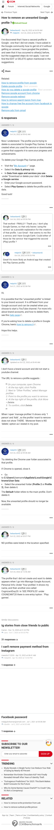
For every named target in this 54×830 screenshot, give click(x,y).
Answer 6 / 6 (7, 562)
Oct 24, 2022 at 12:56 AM (20, 572)
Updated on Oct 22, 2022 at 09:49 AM (25, 362)
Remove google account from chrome (20, 93)
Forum (11, 6)
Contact (49, 815)
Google (47, 6)
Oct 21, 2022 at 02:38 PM (20, 286)
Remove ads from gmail (13, 110)
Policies (27, 818)
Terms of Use (21, 815)
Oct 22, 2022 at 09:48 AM (20, 453)
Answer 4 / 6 (7, 443)
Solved (17, 23)
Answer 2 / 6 (7, 277)
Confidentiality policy (36, 815)
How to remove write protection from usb (22, 803)
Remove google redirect (13, 96)
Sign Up (5, 815)
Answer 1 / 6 (7, 125)
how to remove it (25, 324)
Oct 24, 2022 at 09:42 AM (20, 134)
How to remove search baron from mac (21, 100)
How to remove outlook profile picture (20, 807)
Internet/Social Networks (29, 6)
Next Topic (45, 12)
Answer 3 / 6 (7, 353)
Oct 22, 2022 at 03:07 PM (20, 536)
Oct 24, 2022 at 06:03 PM (31, 33)
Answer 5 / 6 (7, 527)
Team (12, 815)
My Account (20, 165)
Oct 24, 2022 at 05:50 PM (20, 219)
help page (15, 315)
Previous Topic (10, 12)
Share (8, 71)
